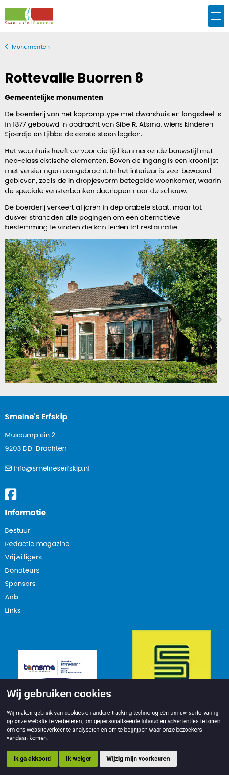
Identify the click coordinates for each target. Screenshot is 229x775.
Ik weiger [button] (78, 758)
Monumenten (31, 47)
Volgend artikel (216, 320)
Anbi (12, 596)
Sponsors (20, 583)
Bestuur (17, 530)
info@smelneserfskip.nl (51, 468)
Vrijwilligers (23, 556)
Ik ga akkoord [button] (32, 758)
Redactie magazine (37, 543)
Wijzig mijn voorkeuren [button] (138, 758)
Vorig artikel (13, 320)
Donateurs (22, 570)
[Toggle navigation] (216, 16)
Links (12, 610)
